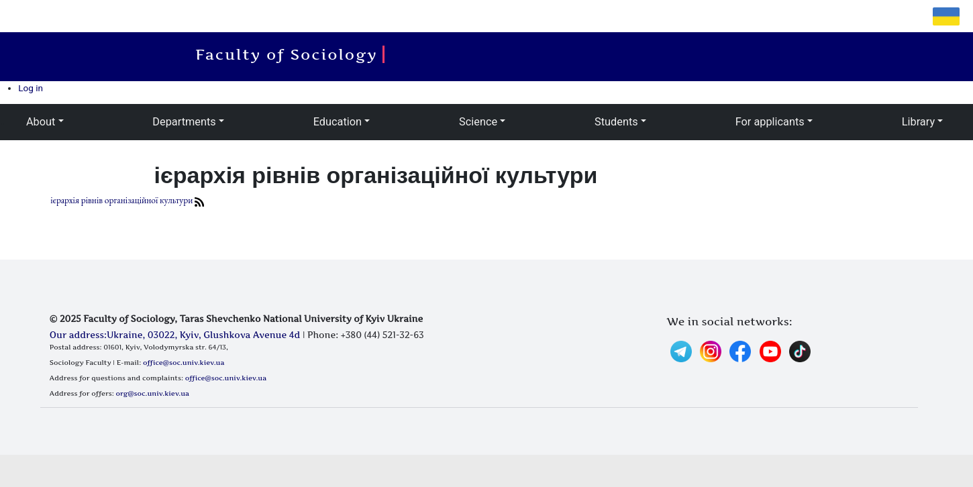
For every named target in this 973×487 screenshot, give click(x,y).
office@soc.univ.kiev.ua (183, 362)
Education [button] (337, 121)
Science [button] (478, 121)
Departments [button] (183, 121)
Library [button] (918, 121)
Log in (30, 88)
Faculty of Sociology (290, 54)
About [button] (40, 121)
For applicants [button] (770, 121)
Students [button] (616, 121)
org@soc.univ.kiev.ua (152, 393)
